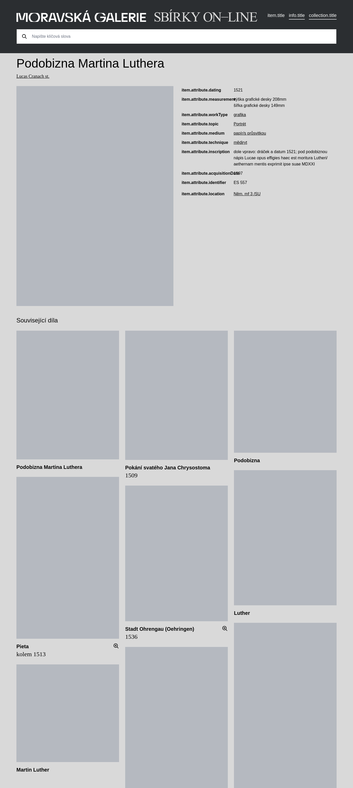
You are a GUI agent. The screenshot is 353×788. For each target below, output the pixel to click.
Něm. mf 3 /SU (247, 194)
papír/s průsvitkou (250, 133)
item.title (276, 15)
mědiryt (240, 142)
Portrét (240, 124)
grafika (240, 115)
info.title (297, 15)
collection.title (323, 15)
